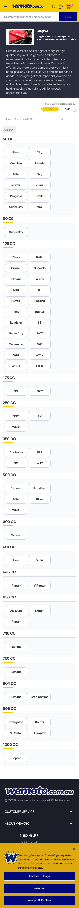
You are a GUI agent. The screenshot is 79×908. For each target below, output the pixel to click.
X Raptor (40, 733)
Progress (16, 196)
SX (40, 416)
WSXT (16, 366)
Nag (39, 174)
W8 (39, 344)
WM (16, 355)
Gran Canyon (39, 697)
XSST (39, 366)
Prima (40, 185)
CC (50, 108)
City (39, 152)
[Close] (74, 850)
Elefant (16, 279)
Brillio (39, 257)
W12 (40, 463)
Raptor (39, 311)
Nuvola (16, 185)
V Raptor (40, 585)
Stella (39, 196)
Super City (16, 207)
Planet (16, 311)
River (39, 499)
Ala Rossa (16, 452)
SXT (40, 333)
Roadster (16, 322)
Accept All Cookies (39, 901)
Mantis (39, 163)
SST (16, 416)
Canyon (16, 488)
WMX (39, 355)
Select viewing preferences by (60, 104)
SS (40, 322)
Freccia (40, 279)
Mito (16, 174)
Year (67, 108)
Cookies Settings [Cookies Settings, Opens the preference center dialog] (39, 877)
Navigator (16, 722)
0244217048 (29, 842)
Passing (39, 300)
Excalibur (39, 488)
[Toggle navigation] (6, 7)
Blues (16, 152)
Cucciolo (16, 163)
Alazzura (16, 610)
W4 (39, 207)
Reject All (39, 889)
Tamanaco (16, 344)
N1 (40, 289)
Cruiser (16, 268)
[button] (61, 6)
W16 (39, 560)
